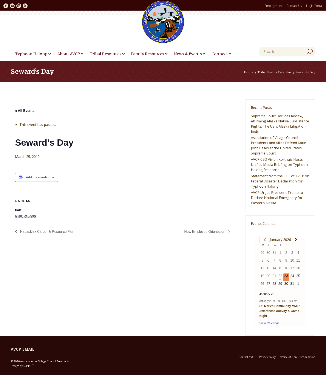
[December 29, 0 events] (263, 254)
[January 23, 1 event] (286, 277)
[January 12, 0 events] (263, 269)
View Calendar (269, 323)
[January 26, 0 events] (263, 285)
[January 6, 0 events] (268, 262)
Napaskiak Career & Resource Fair (46, 231)
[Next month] (295, 239)
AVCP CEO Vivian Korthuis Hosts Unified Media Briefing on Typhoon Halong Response (279, 164)
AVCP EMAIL (22, 349)
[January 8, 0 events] (280, 262)
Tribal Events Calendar (274, 72)
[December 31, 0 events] (274, 254)
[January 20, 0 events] (268, 277)
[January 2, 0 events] (286, 254)
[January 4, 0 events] (298, 254)
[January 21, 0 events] (274, 277)
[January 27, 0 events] (268, 285)
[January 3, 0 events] (292, 254)
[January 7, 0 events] (274, 262)
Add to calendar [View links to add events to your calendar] (37, 177)
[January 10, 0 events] (292, 262)
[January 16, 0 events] (286, 269)
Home (248, 72)
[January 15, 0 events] (280, 269)
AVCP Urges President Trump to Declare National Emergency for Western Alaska (277, 197)
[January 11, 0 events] (298, 262)
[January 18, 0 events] (298, 269)
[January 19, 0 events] (263, 277)
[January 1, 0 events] (280, 254)
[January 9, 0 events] (286, 262)
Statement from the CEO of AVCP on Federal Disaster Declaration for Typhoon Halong (280, 181)
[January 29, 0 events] (280, 285)
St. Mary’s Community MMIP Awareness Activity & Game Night (280, 310)
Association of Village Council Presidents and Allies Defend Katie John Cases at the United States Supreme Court (278, 145)
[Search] (287, 51)
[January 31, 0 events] (292, 285)
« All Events (24, 111)
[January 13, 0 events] (268, 269)
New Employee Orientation (205, 231)
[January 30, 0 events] (286, 285)
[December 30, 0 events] (268, 254)
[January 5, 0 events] (263, 262)
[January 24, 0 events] (292, 277)
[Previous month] (264, 239)
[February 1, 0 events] (298, 285)
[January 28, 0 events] (274, 285)
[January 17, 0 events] (292, 269)
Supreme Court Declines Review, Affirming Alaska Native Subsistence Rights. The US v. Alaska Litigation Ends (280, 124)
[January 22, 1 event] (280, 277)
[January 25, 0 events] (298, 277)
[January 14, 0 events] (274, 269)
